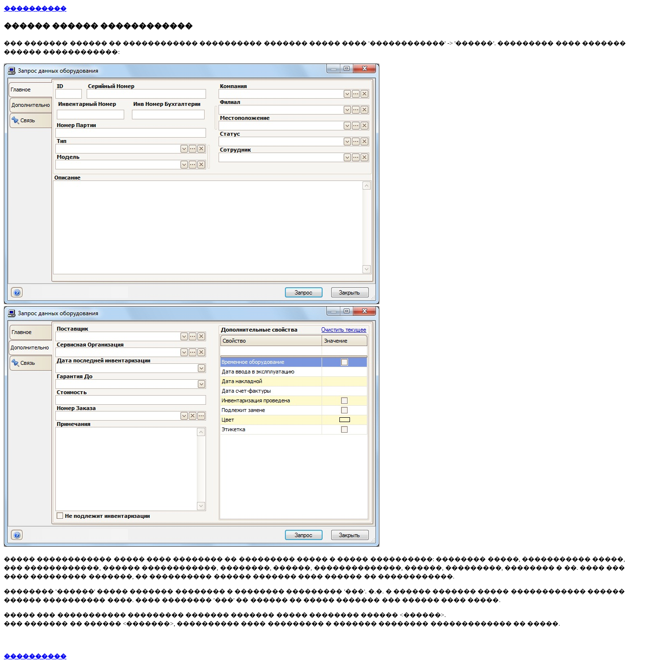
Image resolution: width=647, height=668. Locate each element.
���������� (35, 8)
